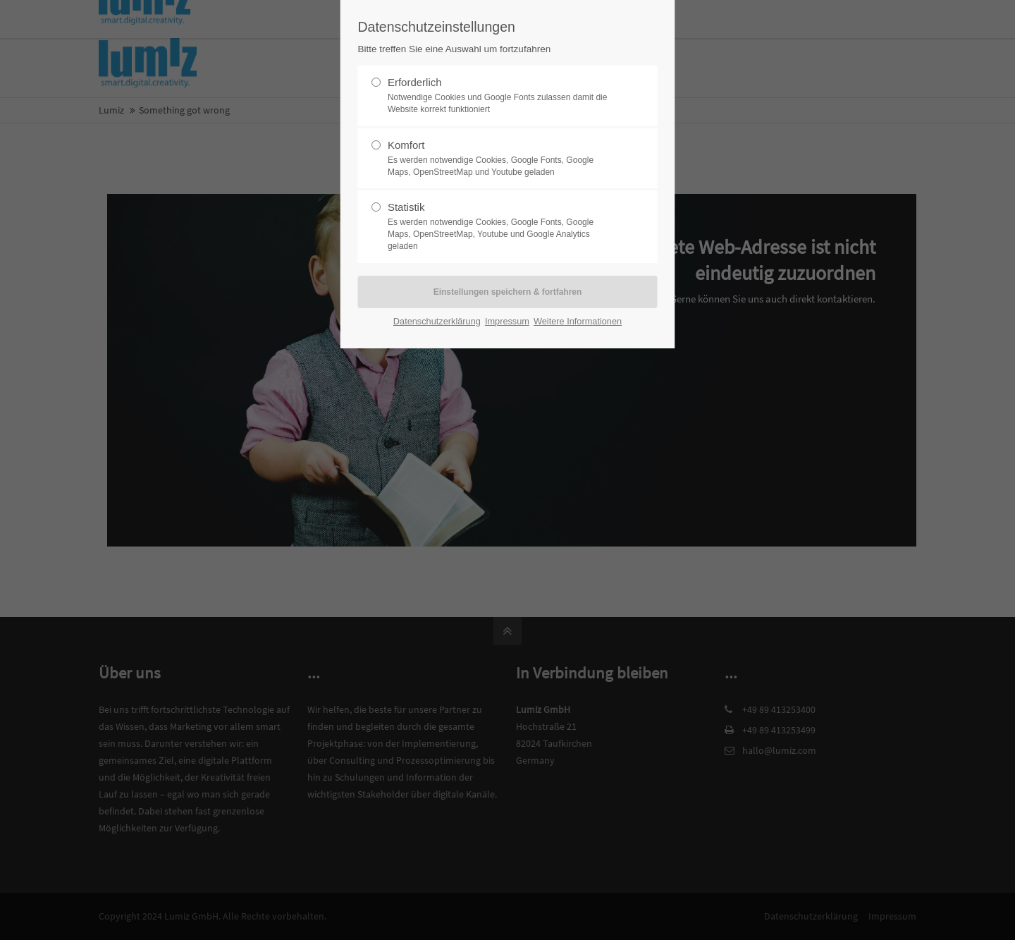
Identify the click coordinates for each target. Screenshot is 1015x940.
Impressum (507, 321)
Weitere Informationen (578, 321)
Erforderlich (502, 96)
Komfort (502, 158)
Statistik (502, 226)
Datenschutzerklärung (437, 321)
